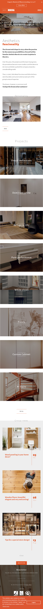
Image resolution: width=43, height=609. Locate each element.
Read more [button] (6, 606)
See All (21, 411)
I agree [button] (34, 602)
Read (5, 128)
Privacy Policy (29, 584)
